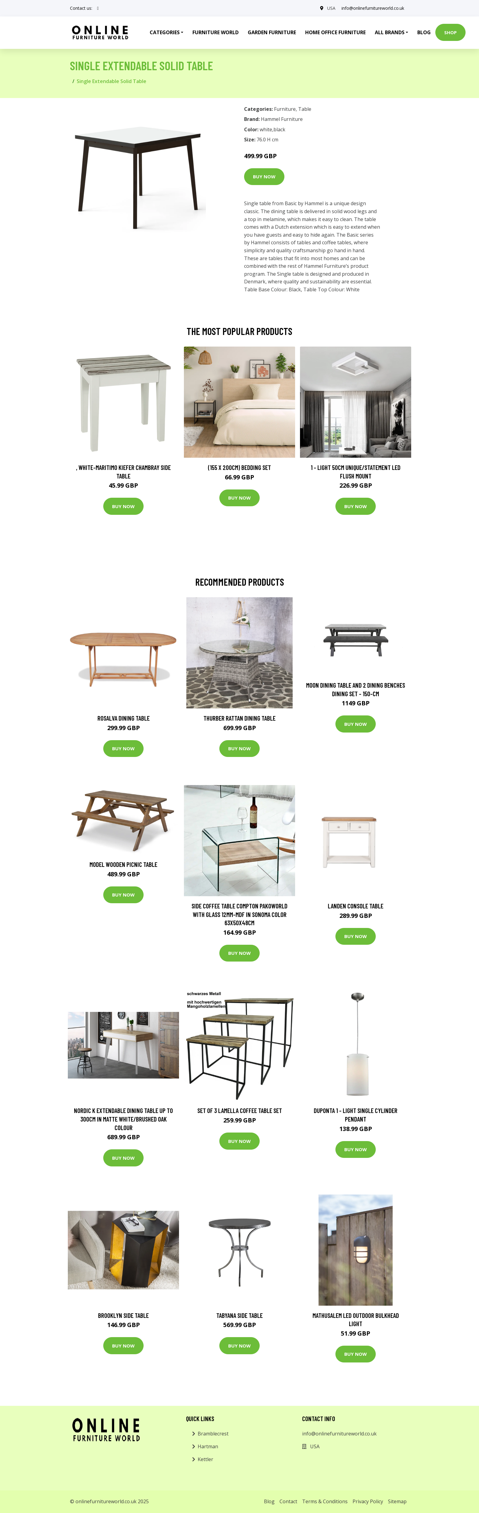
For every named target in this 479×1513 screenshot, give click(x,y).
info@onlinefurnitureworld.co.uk (373, 8)
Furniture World (215, 32)
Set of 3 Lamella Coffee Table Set (239, 1110)
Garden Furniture (272, 32)
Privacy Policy (368, 1501)
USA (331, 8)
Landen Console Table (355, 906)
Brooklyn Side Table (123, 1315)
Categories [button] (165, 32)
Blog (424, 32)
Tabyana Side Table (239, 1315)
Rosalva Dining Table (123, 718)
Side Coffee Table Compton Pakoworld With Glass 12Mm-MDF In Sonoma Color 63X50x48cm (239, 914)
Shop (450, 32)
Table (304, 109)
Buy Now (264, 176)
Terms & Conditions (325, 1501)
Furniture (285, 109)
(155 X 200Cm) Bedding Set (239, 467)
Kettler (205, 1459)
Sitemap (397, 1501)
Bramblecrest (213, 1433)
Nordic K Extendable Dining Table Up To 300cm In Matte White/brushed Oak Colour (123, 1119)
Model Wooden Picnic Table (123, 864)
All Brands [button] (389, 32)
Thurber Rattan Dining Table (239, 718)
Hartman (208, 1446)
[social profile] (98, 8)
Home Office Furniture (335, 32)
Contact (288, 1501)
